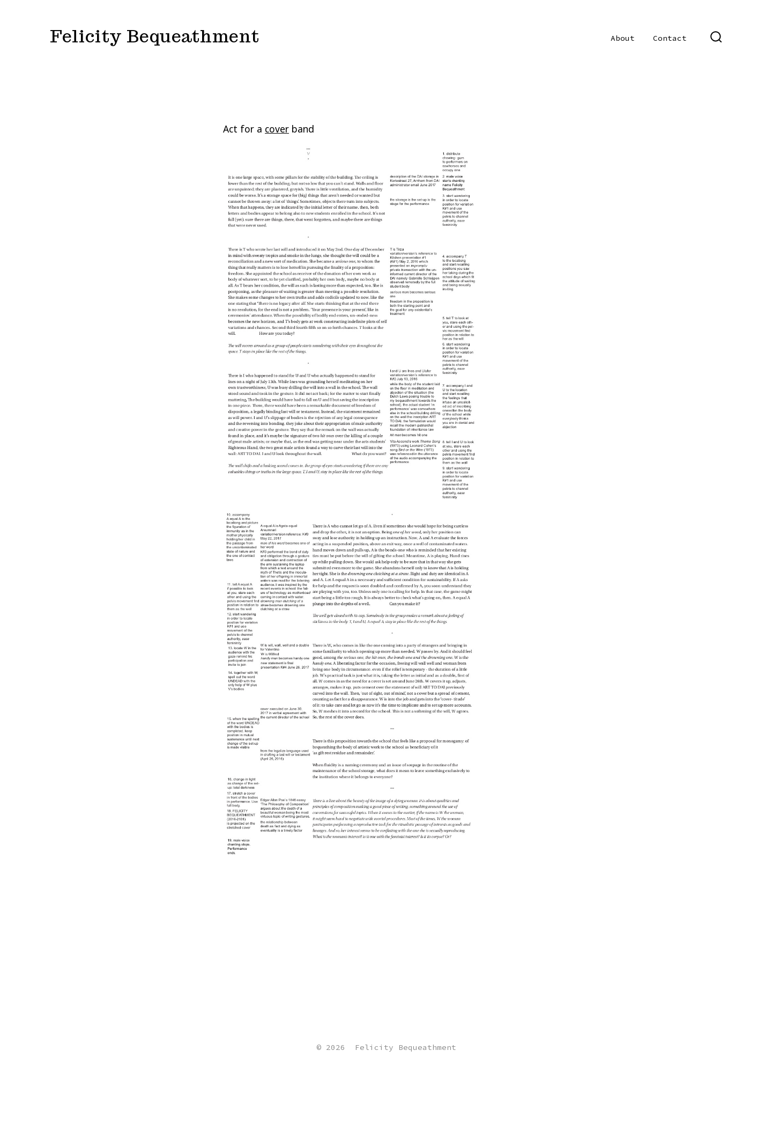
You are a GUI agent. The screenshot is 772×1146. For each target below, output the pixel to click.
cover (277, 128)
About (623, 38)
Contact (670, 38)
